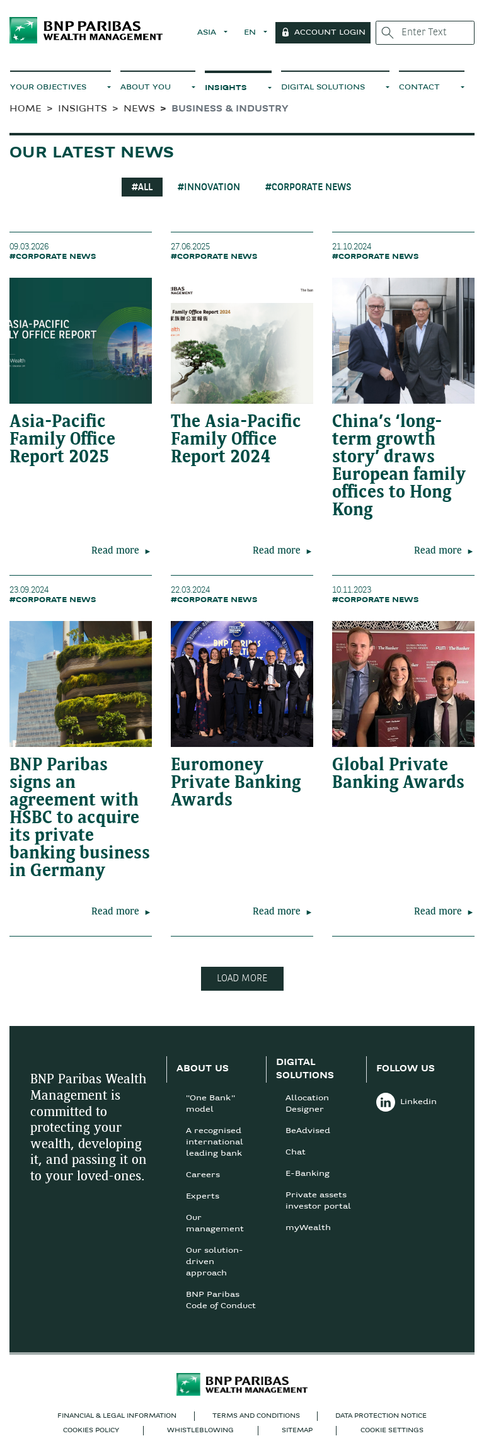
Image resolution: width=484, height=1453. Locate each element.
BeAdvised (307, 1131)
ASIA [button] (208, 33)
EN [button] (251, 33)
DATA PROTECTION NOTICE (381, 1416)
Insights (82, 109)
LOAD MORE (242, 979)
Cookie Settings (392, 1431)
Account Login (330, 33)
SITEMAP (297, 1431)
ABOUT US (202, 1069)
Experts (202, 1197)
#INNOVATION (209, 188)
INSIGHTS (226, 88)
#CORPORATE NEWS (308, 188)
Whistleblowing (200, 1431)
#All (142, 188)
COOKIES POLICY (91, 1431)
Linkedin (406, 1102)
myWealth (308, 1228)
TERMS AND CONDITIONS (256, 1416)
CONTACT (419, 88)
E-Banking (307, 1174)
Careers (203, 1175)
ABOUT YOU (145, 88)
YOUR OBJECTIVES (48, 88)
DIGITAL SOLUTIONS (323, 88)
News (139, 109)
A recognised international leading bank (214, 1142)
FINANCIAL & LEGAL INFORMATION (116, 1416)
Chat (295, 1153)
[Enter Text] (425, 33)
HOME (25, 109)
